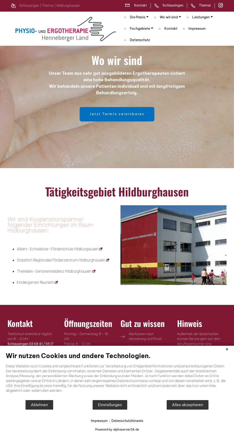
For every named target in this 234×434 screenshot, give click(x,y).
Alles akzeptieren (187, 404)
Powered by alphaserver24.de (117, 429)
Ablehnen (39, 404)
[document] (117, 376)
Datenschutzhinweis (127, 421)
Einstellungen (110, 404)
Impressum (99, 421)
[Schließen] (227, 349)
